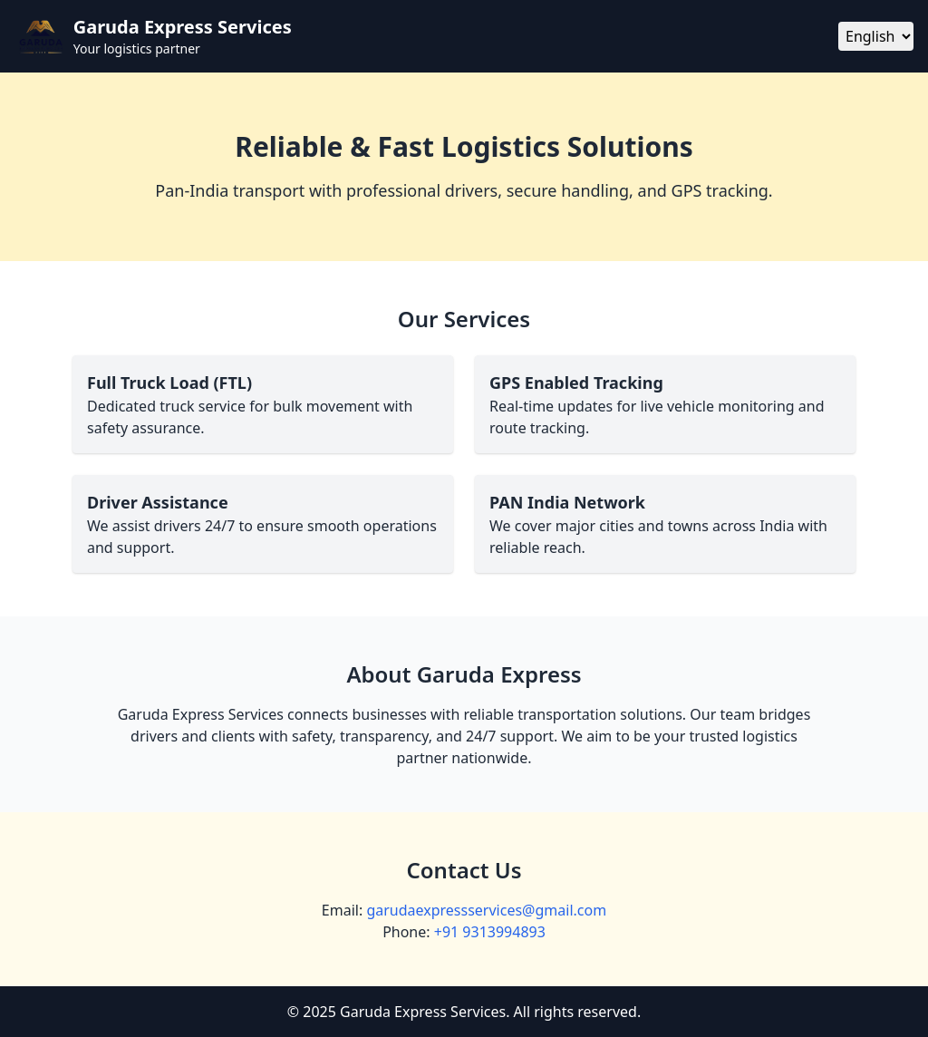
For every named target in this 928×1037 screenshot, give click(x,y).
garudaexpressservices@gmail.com (486, 910)
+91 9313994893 (490, 932)
